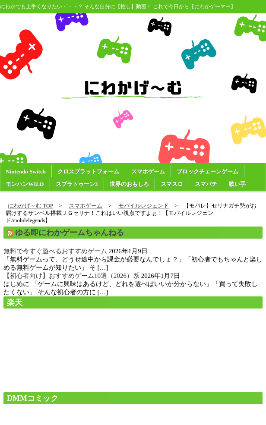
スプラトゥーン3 (77, 184)
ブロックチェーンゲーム (207, 171)
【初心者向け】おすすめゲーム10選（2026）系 (71, 275)
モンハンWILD (25, 184)
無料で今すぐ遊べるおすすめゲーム (55, 251)
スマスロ (172, 184)
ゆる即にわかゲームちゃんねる (69, 232)
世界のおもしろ (129, 184)
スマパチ (206, 184)
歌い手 (237, 184)
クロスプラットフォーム (88, 171)
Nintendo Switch (26, 171)
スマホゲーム (148, 171)
